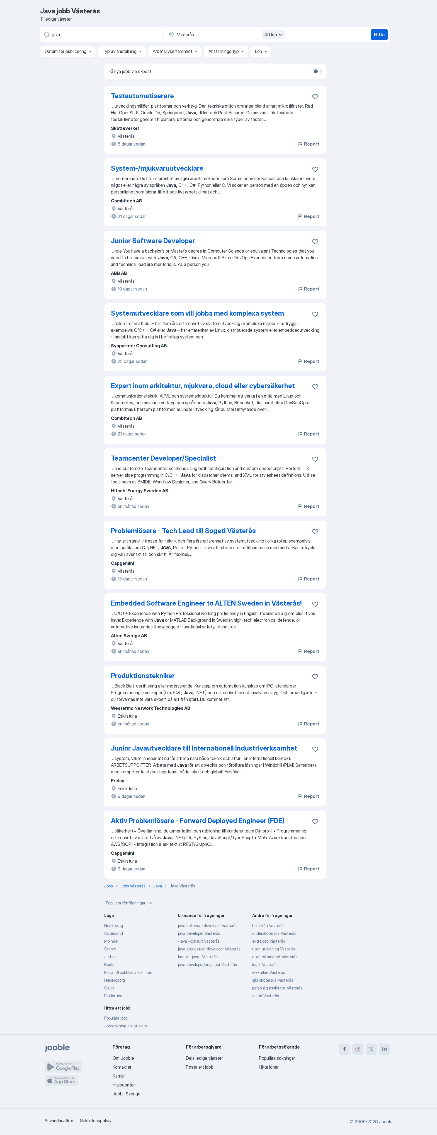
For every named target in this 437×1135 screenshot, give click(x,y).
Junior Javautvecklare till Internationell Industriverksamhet (204, 748)
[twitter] (371, 1049)
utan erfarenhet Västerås (274, 956)
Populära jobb (115, 1018)
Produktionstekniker (143, 676)
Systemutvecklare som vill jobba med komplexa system (197, 313)
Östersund (113, 933)
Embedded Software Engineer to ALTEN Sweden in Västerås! (206, 603)
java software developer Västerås (207, 925)
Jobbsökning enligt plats (125, 1025)
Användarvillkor (59, 1120)
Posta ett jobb (199, 1067)
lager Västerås (265, 964)
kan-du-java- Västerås (198, 956)
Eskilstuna (113, 995)
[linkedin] (384, 1049)
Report (308, 144)
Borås (109, 964)
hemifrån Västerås (268, 925)
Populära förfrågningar (129, 903)
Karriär (119, 1076)
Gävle (109, 988)
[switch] (317, 71)
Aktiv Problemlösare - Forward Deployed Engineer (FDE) (198, 821)
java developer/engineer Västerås (207, 964)
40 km (274, 34)
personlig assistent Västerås (277, 988)
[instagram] (357, 1049)
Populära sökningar (277, 1058)
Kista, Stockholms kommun (128, 972)
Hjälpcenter (124, 1085)
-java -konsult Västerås (199, 941)
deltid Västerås (265, 995)
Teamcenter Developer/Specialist (163, 458)
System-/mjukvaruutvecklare (157, 168)
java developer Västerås (199, 933)
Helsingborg (114, 980)
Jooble (385, 1121)
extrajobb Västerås (268, 941)
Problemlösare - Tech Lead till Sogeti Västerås (183, 531)
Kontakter (122, 1067)
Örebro (110, 949)
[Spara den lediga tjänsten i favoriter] (315, 97)
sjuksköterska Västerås (272, 980)
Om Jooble (123, 1058)
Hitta (379, 34)
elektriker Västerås (268, 972)
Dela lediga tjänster (204, 1058)
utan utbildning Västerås (274, 949)
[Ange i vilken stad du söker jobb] (226, 34)
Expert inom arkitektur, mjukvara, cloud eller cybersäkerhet (203, 386)
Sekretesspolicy (95, 1120)
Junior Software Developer (153, 241)
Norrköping (113, 925)
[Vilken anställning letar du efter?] (101, 34)
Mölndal (111, 941)
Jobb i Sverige (126, 1094)
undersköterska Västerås (274, 933)
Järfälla (111, 956)
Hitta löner (269, 1067)
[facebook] (344, 1049)
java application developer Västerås (209, 949)
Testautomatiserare (142, 96)
